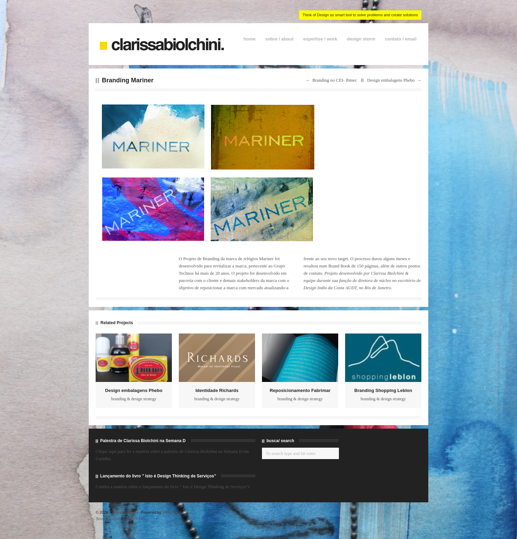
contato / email (401, 39)
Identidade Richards (216, 390)
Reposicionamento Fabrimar (300, 390)
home (250, 39)
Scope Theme (108, 519)
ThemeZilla (135, 519)
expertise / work (320, 39)
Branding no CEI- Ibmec (334, 80)
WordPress (172, 512)
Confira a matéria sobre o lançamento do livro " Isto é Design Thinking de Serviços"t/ (173, 486)
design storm (361, 39)
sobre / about (279, 39)
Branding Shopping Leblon (383, 390)
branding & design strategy (133, 398)
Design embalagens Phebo (391, 80)
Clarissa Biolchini (124, 512)
